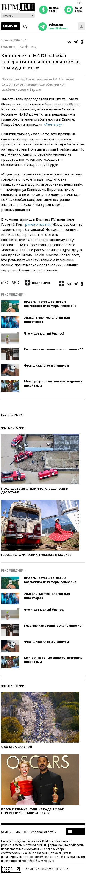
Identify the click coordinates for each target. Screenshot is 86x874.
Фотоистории (12, 428)
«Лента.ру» (53, 124)
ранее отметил (37, 224)
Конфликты (28, 46)
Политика (8, 46)
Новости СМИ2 (11, 415)
